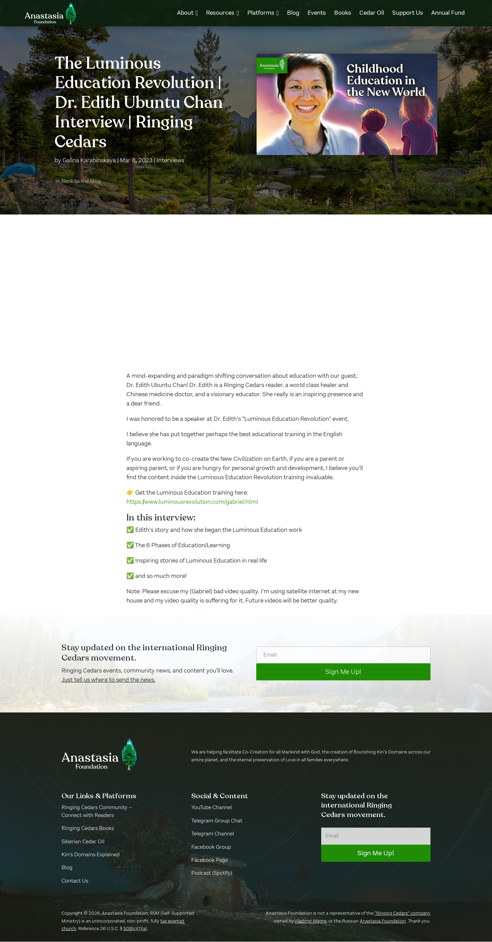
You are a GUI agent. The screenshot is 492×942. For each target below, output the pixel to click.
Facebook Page (209, 860)
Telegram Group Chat (216, 821)
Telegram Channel (212, 834)
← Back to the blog (78, 181)
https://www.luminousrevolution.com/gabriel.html (192, 502)
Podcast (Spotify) (211, 874)
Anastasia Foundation (383, 921)
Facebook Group (211, 847)
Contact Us (75, 881)
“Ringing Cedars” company (402, 913)
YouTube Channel (211, 808)
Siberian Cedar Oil (83, 842)
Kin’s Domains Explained (91, 855)
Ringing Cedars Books (88, 829)
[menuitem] (187, 13)
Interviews (170, 161)
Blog (67, 868)
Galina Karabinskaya (89, 161)
